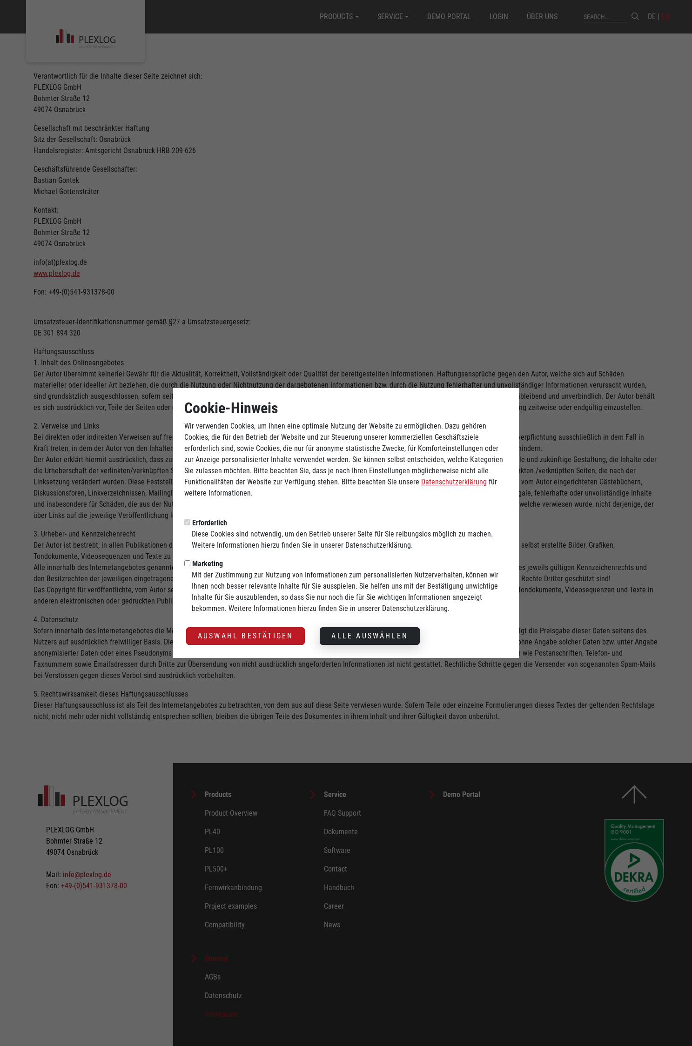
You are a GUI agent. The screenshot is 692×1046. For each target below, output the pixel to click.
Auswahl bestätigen (246, 620)
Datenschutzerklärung (454, 466)
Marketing (207, 547)
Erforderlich (209, 507)
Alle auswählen (369, 620)
